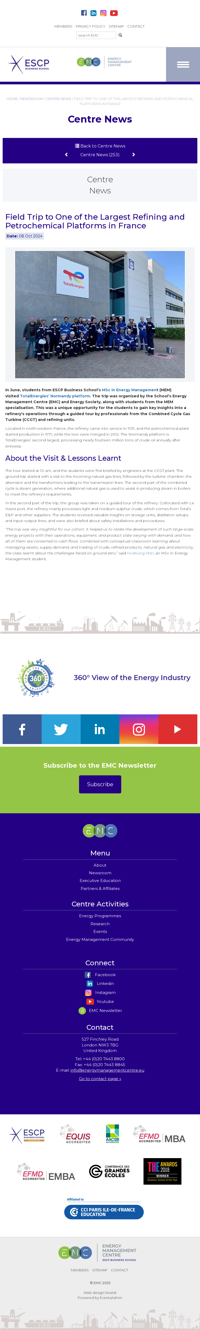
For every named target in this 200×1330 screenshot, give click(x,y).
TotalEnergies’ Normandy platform (55, 396)
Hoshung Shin (140, 553)
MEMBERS (63, 26)
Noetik (111, 1292)
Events (100, 931)
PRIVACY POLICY (90, 26)
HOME (12, 99)
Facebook (100, 974)
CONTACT (136, 26)
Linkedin (100, 983)
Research (100, 923)
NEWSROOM (31, 99)
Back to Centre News (100, 146)
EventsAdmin (111, 1298)
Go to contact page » (100, 1078)
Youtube (100, 1001)
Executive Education (100, 880)
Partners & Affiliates (100, 888)
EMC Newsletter (100, 1010)
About (100, 865)
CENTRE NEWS (58, 99)
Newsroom (100, 872)
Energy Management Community (100, 939)
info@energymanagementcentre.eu (107, 1070)
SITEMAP (116, 26)
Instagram (100, 992)
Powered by (88, 1298)
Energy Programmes (100, 915)
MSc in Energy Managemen (129, 390)
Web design (94, 1292)
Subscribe (100, 784)
